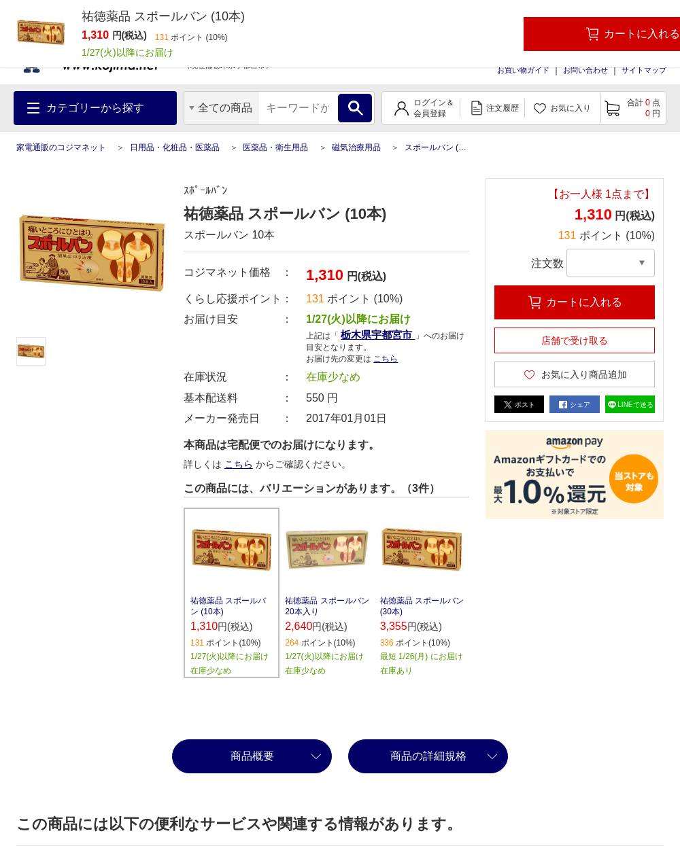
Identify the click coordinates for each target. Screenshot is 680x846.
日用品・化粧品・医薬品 (175, 147)
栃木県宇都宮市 (378, 334)
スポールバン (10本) (442, 147)
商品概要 (252, 756)
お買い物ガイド (523, 70)
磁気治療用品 (356, 147)
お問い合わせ (585, 70)
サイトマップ (644, 70)
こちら (385, 359)
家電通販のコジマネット (61, 147)
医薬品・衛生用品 (275, 147)
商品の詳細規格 (428, 756)
